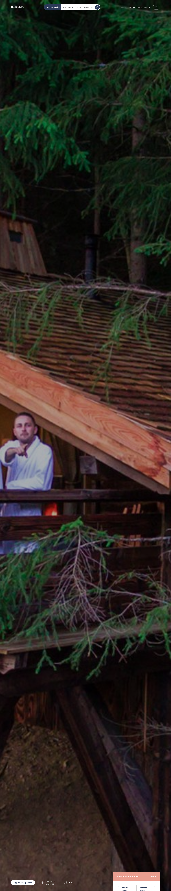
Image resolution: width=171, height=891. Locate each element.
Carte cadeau (144, 7)
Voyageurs (88, 7)
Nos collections (128, 7)
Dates (78, 7)
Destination (67, 7)
